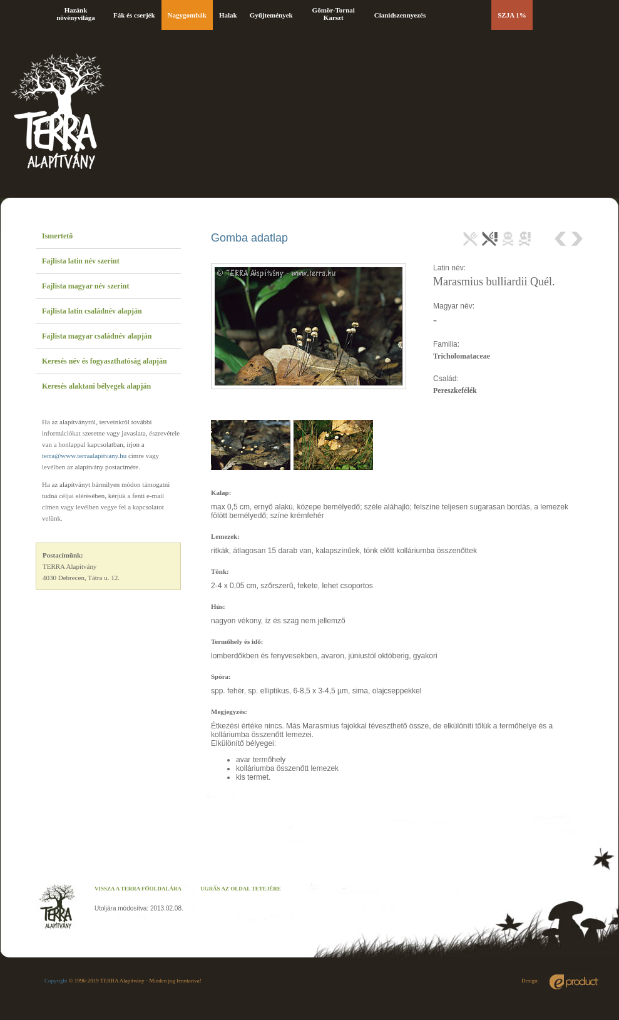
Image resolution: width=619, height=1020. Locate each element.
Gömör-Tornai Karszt (333, 13)
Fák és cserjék (134, 15)
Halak (228, 15)
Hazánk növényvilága (75, 13)
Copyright (56, 980)
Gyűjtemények (271, 15)
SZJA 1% (512, 15)
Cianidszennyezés (400, 15)
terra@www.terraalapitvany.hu (84, 455)
